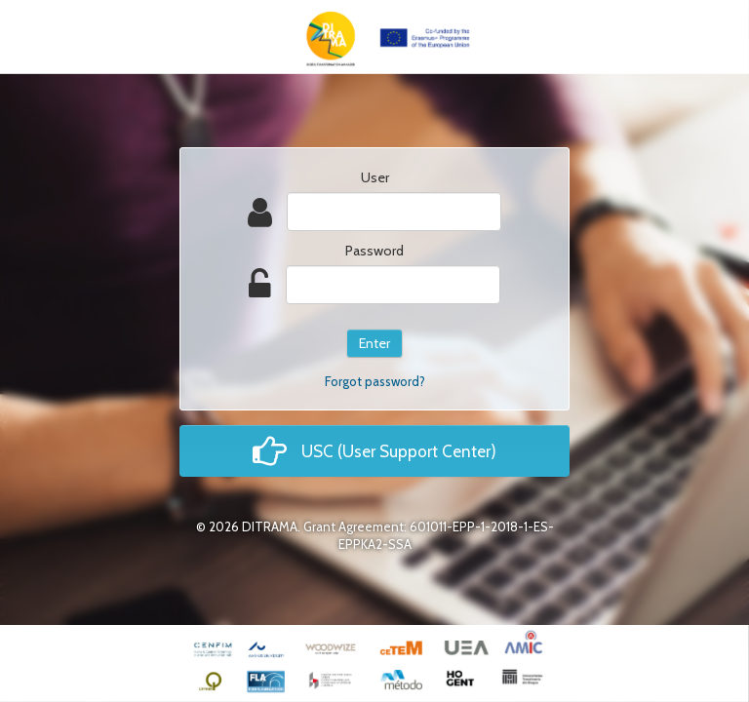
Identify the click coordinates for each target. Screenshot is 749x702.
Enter (374, 343)
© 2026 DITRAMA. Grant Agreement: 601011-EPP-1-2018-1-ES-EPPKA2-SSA (375, 535)
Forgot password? (375, 381)
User (375, 177)
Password (374, 250)
